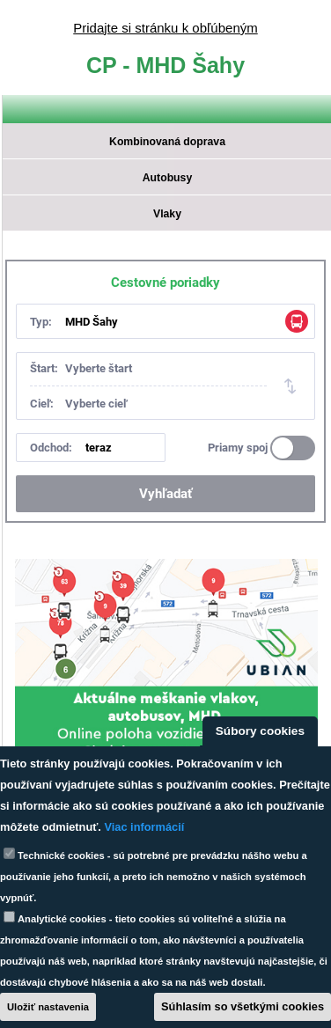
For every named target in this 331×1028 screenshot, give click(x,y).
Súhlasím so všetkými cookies (242, 1006)
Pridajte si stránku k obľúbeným (165, 27)
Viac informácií (144, 826)
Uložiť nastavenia (48, 1007)
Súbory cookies (260, 731)
